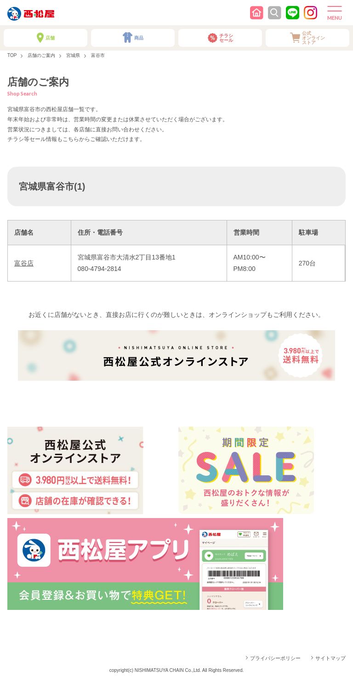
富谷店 (24, 263)
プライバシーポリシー (275, 658)
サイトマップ (330, 658)
